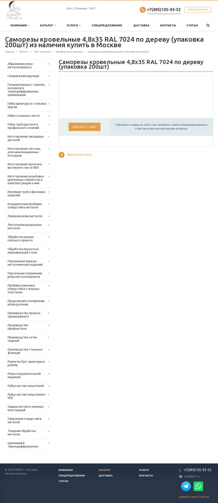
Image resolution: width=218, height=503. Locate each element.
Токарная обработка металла (22, 432)
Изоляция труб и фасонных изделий (26, 193)
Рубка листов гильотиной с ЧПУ (27, 396)
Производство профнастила (18, 326)
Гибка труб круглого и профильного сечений (23, 126)
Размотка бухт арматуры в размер (26, 363)
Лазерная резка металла (25, 216)
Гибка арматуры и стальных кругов (27, 105)
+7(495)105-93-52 (164, 9)
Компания (19, 25)
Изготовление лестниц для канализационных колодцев (24, 152)
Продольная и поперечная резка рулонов (26, 302)
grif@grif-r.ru (192, 476)
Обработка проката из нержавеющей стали (23, 250)
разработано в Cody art (194, 496)
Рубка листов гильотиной (26, 386)
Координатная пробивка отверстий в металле (25, 205)
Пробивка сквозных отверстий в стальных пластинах (23, 289)
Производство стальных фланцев (25, 351)
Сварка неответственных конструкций (26, 408)
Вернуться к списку (75, 155)
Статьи (192, 25)
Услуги (73, 25)
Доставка (141, 25)
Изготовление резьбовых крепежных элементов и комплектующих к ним (26, 180)
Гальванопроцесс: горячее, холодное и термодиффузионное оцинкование (26, 90)
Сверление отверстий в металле (25, 420)
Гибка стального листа (24, 115)
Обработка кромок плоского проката (21, 238)
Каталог (48, 25)
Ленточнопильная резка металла (25, 226)
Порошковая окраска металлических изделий (25, 262)
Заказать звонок (198, 10)
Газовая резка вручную (23, 76)
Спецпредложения (107, 25)
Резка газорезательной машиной (24, 375)
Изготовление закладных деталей (26, 138)
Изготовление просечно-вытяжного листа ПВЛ (25, 165)
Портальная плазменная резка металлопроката (25, 275)
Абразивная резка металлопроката (20, 65)
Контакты (168, 25)
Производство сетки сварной (22, 339)
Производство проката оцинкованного (24, 314)
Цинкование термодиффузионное (23, 444)
